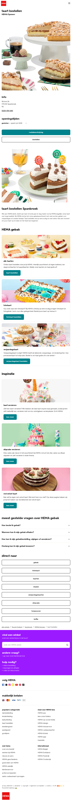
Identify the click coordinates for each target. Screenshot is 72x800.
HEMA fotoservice (45, 727)
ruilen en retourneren (11, 670)
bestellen (36, 140)
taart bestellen (12, 273)
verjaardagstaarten (36, 595)
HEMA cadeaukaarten (46, 730)
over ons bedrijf (8, 749)
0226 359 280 (7, 111)
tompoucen (36, 611)
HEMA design (43, 723)
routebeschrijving (36, 132)
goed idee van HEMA (10, 763)
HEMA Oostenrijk (44, 759)
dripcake (36, 603)
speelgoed (6, 730)
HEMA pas (42, 713)
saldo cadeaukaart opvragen (13, 776)
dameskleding (7, 713)
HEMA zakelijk (7, 766)
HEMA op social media (46, 720)
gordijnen (5, 733)
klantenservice (7, 770)
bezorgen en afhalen (11, 668)
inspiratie (41, 740)
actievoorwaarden (9, 773)
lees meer (10, 417)
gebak (36, 562)
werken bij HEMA (8, 752)
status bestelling (9, 665)
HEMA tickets (43, 733)
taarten (36, 579)
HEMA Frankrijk (43, 756)
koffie (36, 619)
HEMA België (43, 749)
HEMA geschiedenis (9, 759)
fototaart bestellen (13, 317)
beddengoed (7, 727)
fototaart (36, 571)
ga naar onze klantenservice (14, 656)
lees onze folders (44, 716)
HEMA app (42, 737)
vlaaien (36, 587)
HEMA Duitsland (44, 752)
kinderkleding (7, 716)
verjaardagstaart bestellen (16, 361)
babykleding (7, 720)
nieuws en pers (7, 756)
